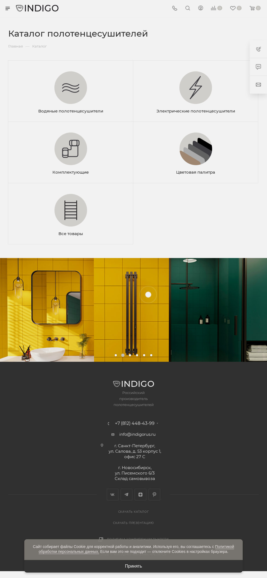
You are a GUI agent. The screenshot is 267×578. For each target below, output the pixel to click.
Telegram (126, 494)
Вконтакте (112, 494)
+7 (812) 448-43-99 (135, 423)
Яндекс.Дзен (140, 494)
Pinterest (154, 494)
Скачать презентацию (133, 523)
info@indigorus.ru (137, 434)
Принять (133, 566)
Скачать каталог (133, 512)
